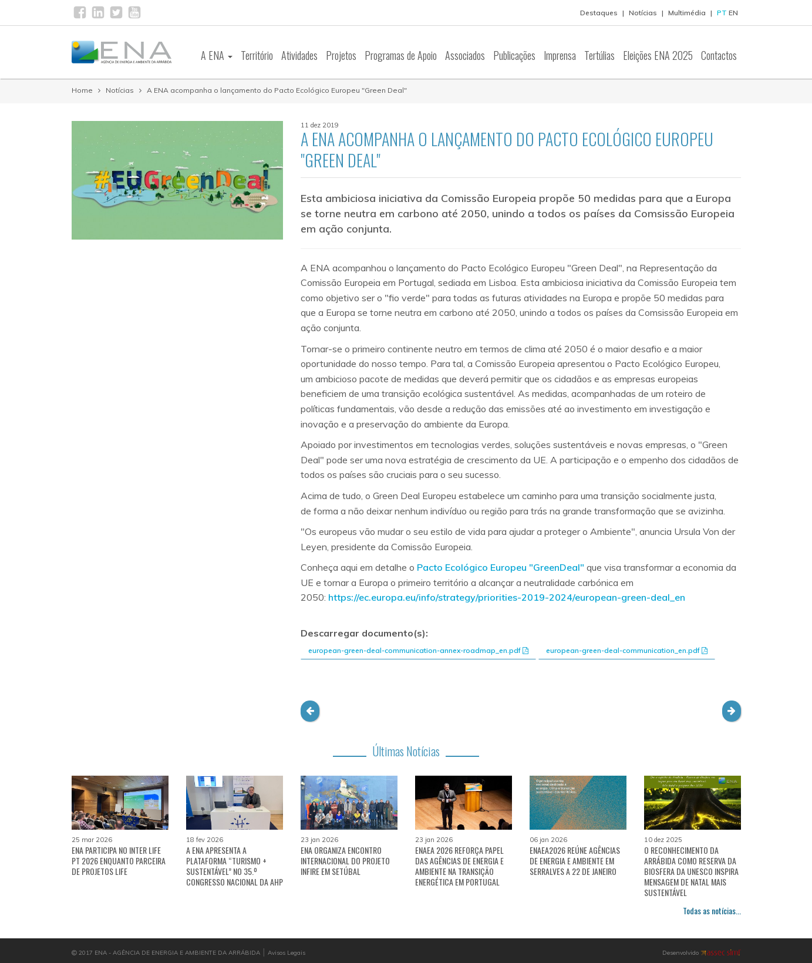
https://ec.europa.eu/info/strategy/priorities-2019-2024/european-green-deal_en (506, 597)
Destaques (599, 12)
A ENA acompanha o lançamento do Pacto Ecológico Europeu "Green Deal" (277, 90)
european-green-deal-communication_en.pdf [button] (626, 650)
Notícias (643, 12)
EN (733, 12)
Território (257, 55)
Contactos (719, 55)
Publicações (514, 55)
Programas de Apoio (401, 55)
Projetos (341, 55)
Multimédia (687, 12)
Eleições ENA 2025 (658, 55)
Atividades (299, 55)
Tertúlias (599, 55)
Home (82, 90)
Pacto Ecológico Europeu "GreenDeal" (500, 567)
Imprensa (560, 55)
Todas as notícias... (712, 910)
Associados (465, 55)
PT (722, 12)
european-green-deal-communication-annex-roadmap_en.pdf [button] (418, 650)
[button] (310, 711)
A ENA (217, 55)
